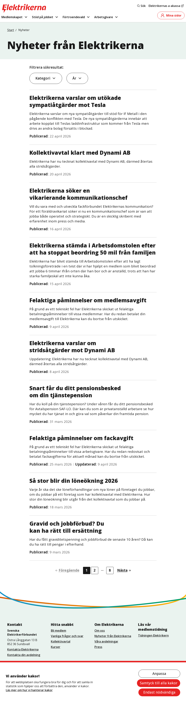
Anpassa (159, 673)
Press (98, 647)
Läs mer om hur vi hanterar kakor (29, 690)
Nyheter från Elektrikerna (112, 636)
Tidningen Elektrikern (153, 635)
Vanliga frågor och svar (67, 636)
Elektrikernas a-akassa (166, 6)
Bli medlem (58, 631)
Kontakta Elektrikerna (23, 649)
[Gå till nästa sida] (122, 570)
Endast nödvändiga (159, 692)
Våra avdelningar (106, 641)
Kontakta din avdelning (23, 655)
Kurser (55, 647)
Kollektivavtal (60, 641)
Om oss (99, 631)
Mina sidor (170, 15)
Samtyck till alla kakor (158, 683)
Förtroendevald (76, 17)
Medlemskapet (14, 17)
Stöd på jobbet (45, 17)
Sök (141, 6)
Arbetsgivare (106, 17)
